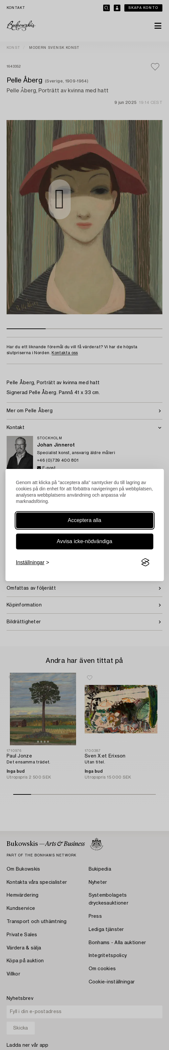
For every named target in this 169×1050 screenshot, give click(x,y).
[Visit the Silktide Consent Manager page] (145, 563)
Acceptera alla (84, 520)
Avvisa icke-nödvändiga (84, 541)
